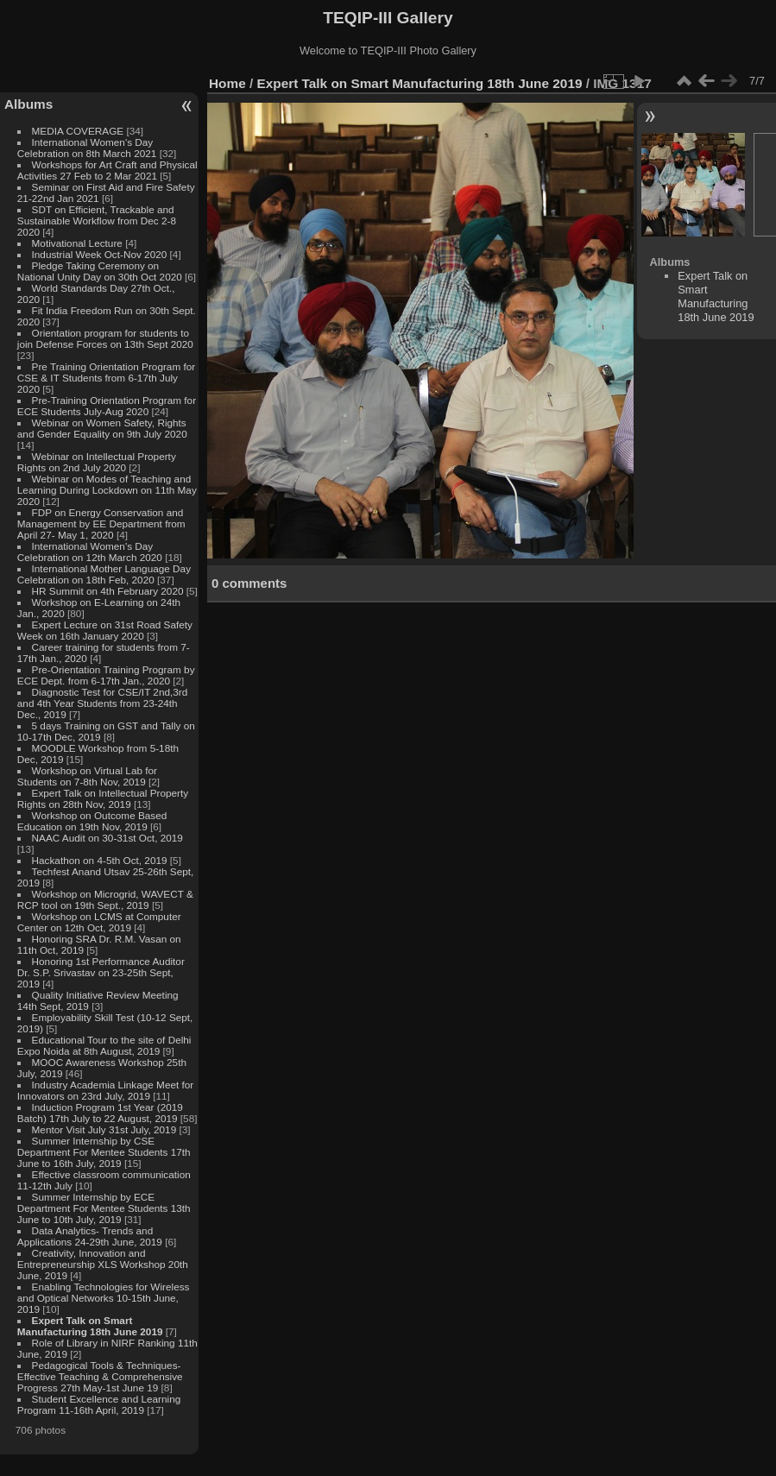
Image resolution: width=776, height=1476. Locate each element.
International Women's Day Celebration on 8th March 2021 (87, 147)
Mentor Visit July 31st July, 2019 (106, 1129)
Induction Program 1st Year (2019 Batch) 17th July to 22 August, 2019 (100, 1112)
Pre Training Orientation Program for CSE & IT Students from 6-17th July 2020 (106, 377)
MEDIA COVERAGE (78, 130)
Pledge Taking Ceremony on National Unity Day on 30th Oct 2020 (99, 271)
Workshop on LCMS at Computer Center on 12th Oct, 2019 (99, 922)
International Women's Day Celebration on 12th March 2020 (89, 551)
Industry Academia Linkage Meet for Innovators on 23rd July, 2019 (105, 1090)
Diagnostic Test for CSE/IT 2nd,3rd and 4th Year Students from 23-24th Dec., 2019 (102, 703)
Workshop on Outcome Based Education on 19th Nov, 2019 (92, 821)
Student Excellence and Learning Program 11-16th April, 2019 (98, 1404)
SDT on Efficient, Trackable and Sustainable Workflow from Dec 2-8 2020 (96, 220)
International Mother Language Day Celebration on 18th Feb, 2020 (104, 574)
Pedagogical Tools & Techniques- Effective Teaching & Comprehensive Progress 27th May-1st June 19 (100, 1376)
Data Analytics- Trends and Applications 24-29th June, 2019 (89, 1236)
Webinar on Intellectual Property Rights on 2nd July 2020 (96, 462)
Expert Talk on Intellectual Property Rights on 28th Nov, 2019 (102, 798)
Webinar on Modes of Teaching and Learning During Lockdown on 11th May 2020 (107, 490)
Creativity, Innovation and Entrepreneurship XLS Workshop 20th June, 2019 (102, 1264)
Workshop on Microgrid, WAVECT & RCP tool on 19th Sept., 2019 (105, 899)
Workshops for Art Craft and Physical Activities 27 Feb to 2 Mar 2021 (107, 170)
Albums (28, 104)
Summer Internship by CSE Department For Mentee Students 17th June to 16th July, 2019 (104, 1152)
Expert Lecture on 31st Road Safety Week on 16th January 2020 (104, 630)
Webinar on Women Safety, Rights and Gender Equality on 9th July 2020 (102, 428)
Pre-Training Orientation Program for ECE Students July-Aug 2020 (106, 405)
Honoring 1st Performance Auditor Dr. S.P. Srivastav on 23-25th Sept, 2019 (101, 972)
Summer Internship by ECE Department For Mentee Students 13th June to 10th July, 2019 (104, 1208)
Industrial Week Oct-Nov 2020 (99, 254)
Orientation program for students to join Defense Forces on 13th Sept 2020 (105, 338)
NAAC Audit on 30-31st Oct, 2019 (107, 837)
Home (227, 83)
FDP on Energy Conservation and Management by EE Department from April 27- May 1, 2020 (101, 523)
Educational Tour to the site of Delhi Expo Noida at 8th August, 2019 (104, 1045)
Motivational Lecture (77, 243)
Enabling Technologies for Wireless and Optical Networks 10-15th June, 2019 (103, 1298)
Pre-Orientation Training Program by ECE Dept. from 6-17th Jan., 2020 (106, 675)
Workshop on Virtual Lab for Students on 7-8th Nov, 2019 (87, 776)
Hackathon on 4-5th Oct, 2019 (99, 860)
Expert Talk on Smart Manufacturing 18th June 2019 (90, 1326)
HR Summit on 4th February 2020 (108, 590)
